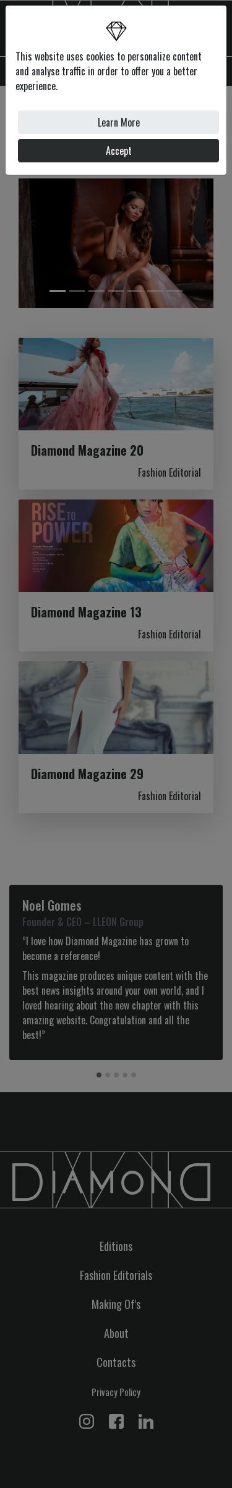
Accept (119, 150)
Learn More (119, 122)
